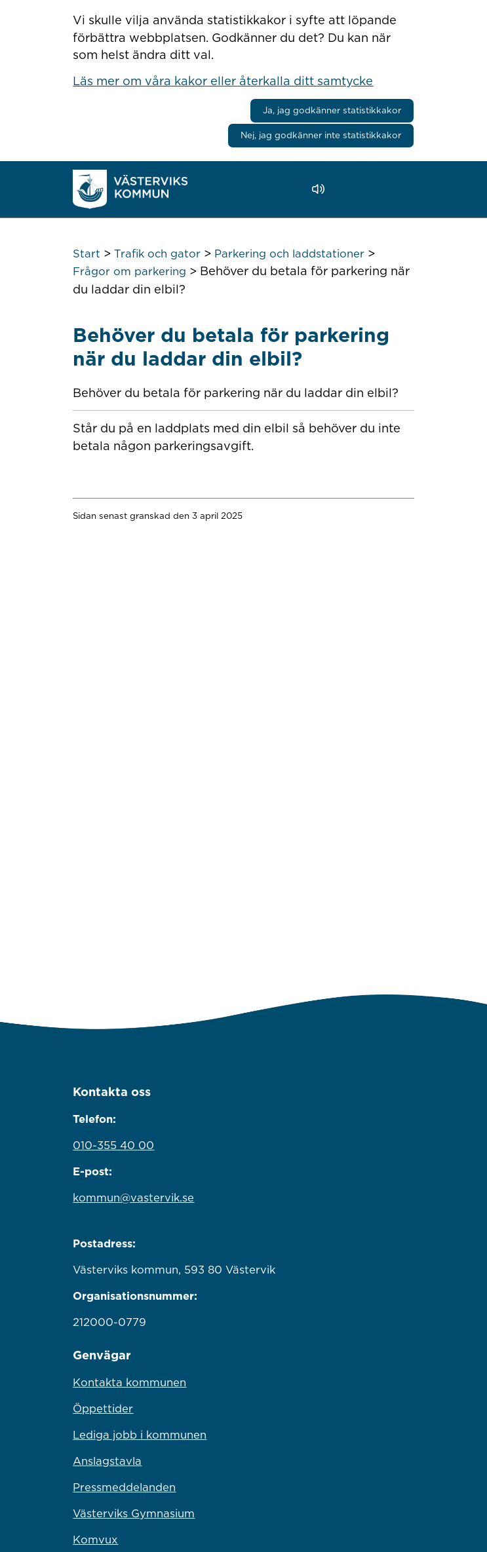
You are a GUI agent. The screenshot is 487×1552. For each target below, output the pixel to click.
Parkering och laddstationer (289, 253)
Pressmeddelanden (124, 1487)
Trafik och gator (157, 253)
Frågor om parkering (129, 271)
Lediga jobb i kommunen (139, 1434)
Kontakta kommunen (129, 1382)
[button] (356, 189)
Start (86, 253)
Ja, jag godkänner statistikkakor (332, 110)
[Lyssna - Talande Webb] (321, 189)
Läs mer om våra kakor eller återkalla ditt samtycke (223, 80)
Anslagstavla (107, 1460)
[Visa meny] (397, 189)
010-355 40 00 (113, 1145)
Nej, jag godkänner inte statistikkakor (321, 135)
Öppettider (103, 1408)
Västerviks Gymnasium (134, 1513)
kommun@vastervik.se (133, 1197)
